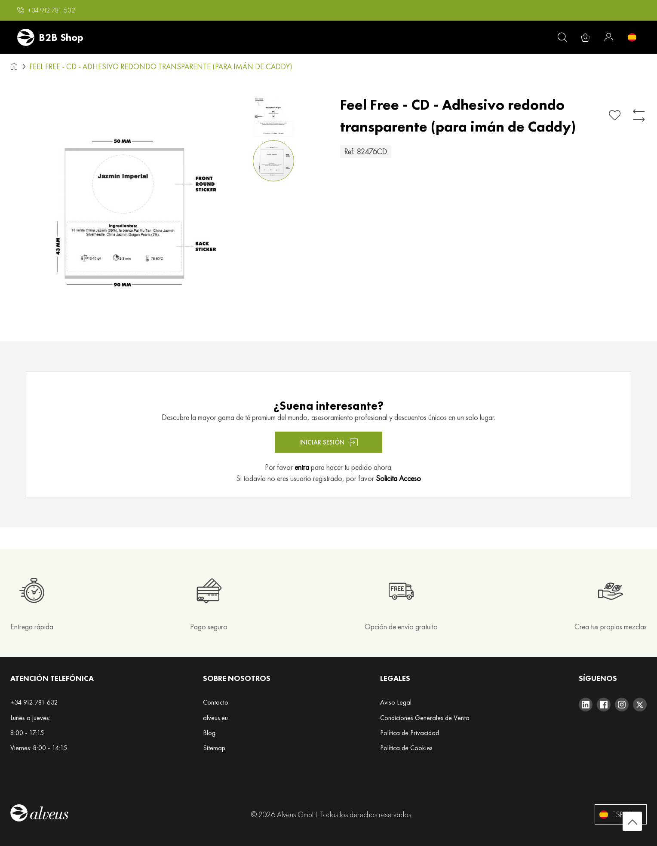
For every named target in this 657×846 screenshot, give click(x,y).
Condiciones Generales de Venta (425, 717)
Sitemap (214, 747)
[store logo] (50, 37)
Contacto (215, 702)
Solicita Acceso (398, 478)
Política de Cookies (406, 747)
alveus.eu (215, 717)
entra (302, 467)
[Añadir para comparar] (639, 115)
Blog (209, 732)
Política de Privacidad (409, 732)
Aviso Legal (395, 702)
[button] (46, 10)
